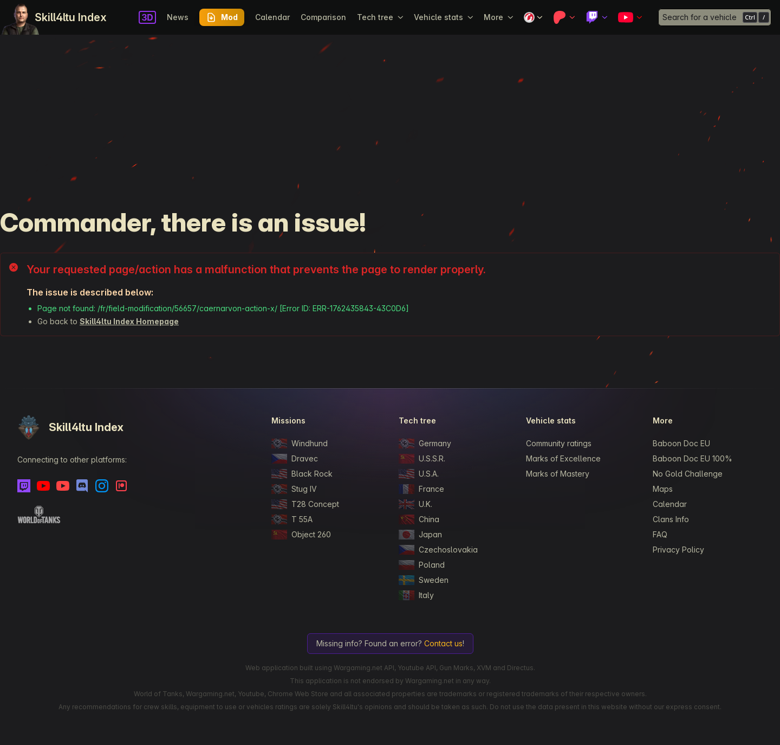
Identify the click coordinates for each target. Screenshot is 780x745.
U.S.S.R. (422, 459)
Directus (520, 668)
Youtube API (417, 668)
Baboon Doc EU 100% (692, 458)
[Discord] (82, 485)
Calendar (272, 17)
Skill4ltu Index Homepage (129, 321)
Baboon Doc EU (681, 443)
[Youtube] (43, 485)
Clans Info (671, 519)
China (419, 519)
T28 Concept (305, 504)
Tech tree (380, 17)
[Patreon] (121, 485)
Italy (416, 595)
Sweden (423, 580)
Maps (663, 488)
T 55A (292, 519)
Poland (422, 565)
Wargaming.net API (364, 668)
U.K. (415, 504)
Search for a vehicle (699, 17)
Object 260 (301, 535)
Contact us (443, 643)
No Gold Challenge (688, 473)
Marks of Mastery (557, 473)
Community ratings (559, 443)
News (177, 17)
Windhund (299, 443)
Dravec (294, 459)
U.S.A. (419, 474)
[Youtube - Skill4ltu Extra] (62, 485)
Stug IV (294, 489)
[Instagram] (101, 485)
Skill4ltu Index (71, 17)
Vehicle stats (443, 17)
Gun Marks (456, 668)
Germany (425, 443)
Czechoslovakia (438, 550)
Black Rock (302, 474)
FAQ (660, 534)
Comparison (323, 17)
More (498, 17)
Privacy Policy (678, 549)
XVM (484, 668)
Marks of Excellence (563, 458)
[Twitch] (23, 485)
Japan (420, 535)
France (421, 489)
